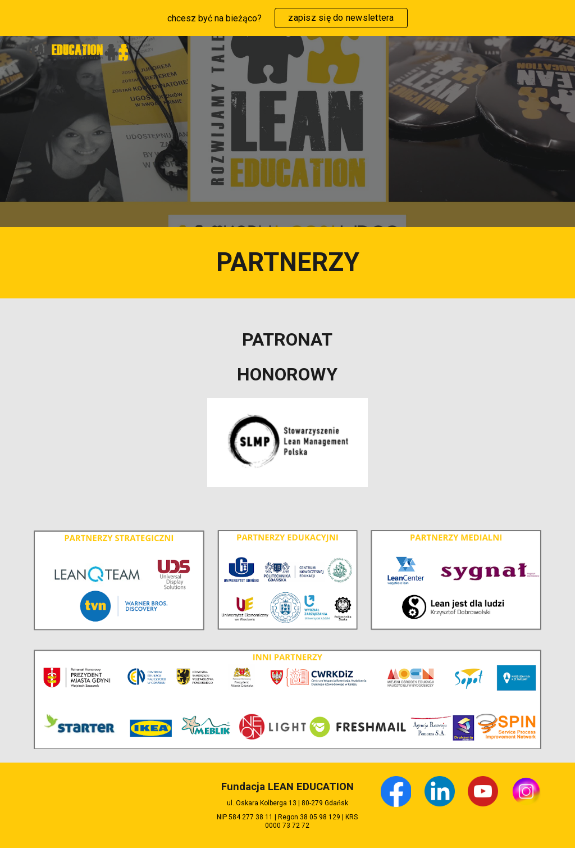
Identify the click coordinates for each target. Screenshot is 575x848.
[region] (287, 18)
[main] (288, 263)
